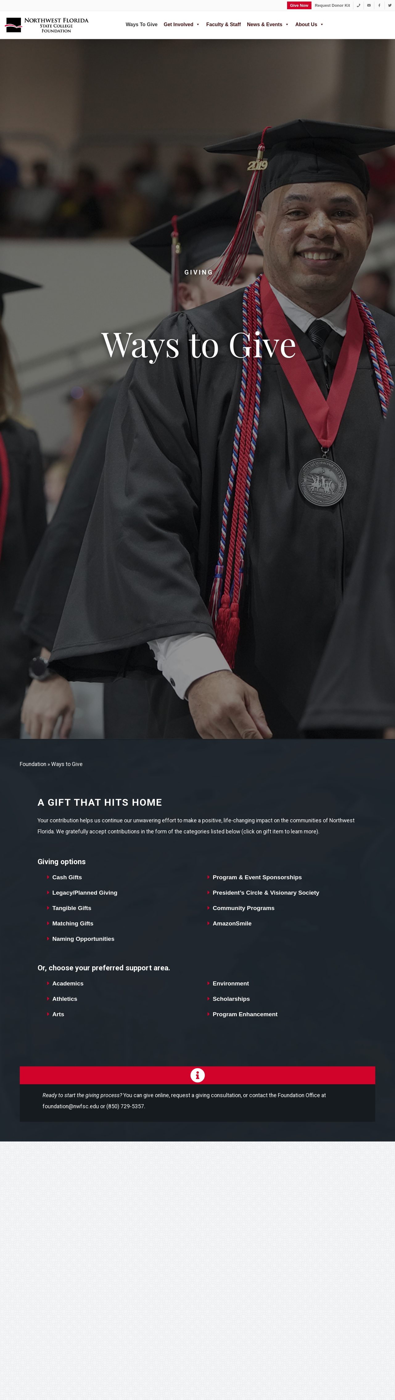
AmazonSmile (232, 923)
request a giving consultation (206, 1095)
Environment (231, 983)
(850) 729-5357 (125, 1106)
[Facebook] (379, 5)
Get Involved (182, 23)
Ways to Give (142, 24)
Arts (58, 1014)
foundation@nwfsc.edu (71, 1106)
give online (156, 1095)
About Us (309, 23)
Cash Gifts (67, 877)
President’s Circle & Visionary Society (266, 892)
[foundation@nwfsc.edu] (369, 5)
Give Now (299, 5)
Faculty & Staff (223, 24)
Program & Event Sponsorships (257, 877)
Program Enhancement (245, 1014)
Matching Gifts (72, 923)
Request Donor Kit (332, 5)
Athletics (64, 999)
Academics (68, 983)
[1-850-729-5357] (358, 5)
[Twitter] (390, 5)
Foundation (33, 764)
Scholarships (231, 999)
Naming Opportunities (83, 939)
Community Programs (243, 908)
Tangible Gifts (72, 908)
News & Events (268, 23)
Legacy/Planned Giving (84, 892)
